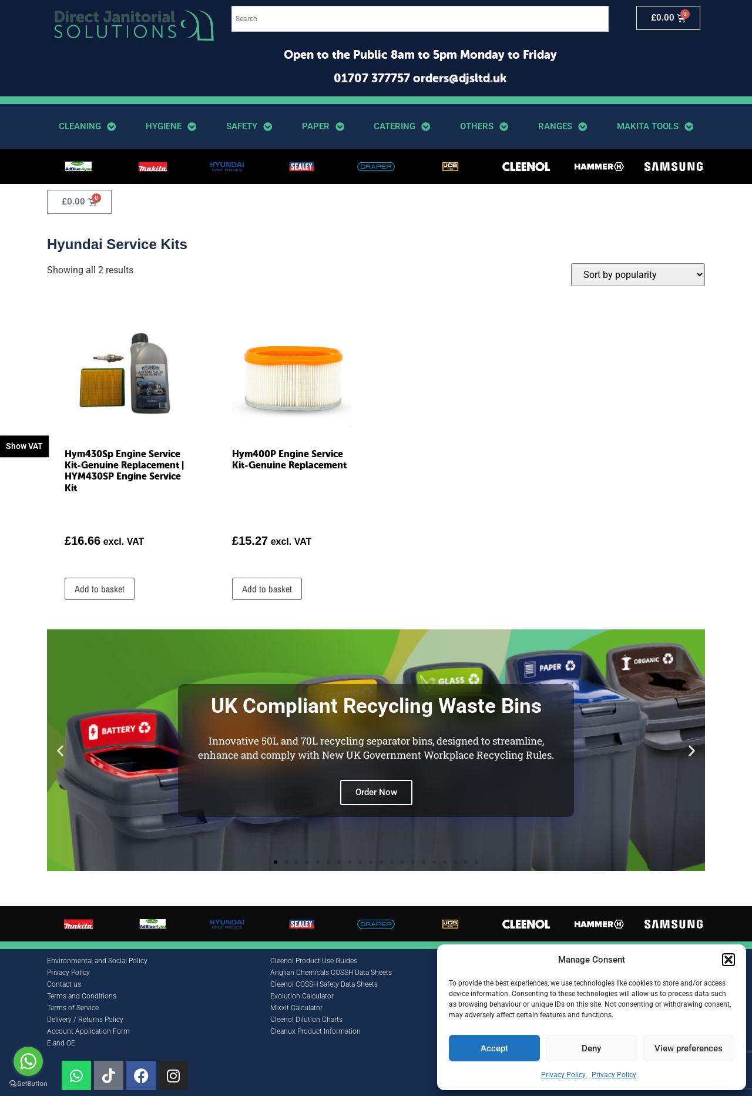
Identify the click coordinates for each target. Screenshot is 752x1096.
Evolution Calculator (302, 996)
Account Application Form (88, 1031)
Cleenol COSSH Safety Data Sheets (324, 984)
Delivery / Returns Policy (85, 1019)
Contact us (64, 984)
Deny (591, 1048)
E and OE (61, 1043)
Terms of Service (73, 1008)
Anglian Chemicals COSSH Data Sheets (331, 972)
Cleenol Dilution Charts (306, 1019)
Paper (323, 126)
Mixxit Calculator (296, 1008)
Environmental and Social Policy (97, 961)
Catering (402, 126)
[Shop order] (638, 274)
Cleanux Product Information (315, 1031)
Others (484, 126)
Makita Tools (655, 126)
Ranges (562, 126)
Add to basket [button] (100, 588)
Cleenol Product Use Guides (313, 961)
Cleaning (87, 126)
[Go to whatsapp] (28, 1061)
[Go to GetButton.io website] (28, 1084)
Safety (249, 126)
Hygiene (171, 126)
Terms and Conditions (81, 996)
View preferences (688, 1048)
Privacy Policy (563, 1075)
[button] (728, 960)
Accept (494, 1048)
